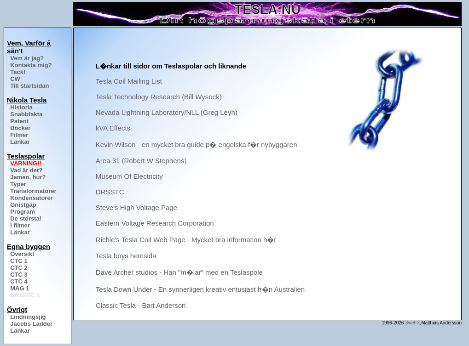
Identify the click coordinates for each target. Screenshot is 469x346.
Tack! (17, 71)
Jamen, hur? (28, 177)
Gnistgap (23, 204)
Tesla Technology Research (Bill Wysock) (159, 97)
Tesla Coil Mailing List (129, 81)
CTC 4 (19, 281)
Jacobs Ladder (31, 323)
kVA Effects (113, 128)
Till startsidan (29, 85)
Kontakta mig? (31, 65)
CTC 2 (19, 267)
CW (15, 78)
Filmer (19, 134)
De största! (25, 218)
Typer (18, 184)
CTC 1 (19, 260)
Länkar (20, 141)
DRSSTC (110, 192)
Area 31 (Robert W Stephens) (141, 160)
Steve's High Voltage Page (136, 207)
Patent (19, 121)
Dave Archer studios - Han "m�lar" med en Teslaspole (179, 272)
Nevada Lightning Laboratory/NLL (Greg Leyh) (166, 112)
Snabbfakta (26, 114)
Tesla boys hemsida (126, 256)
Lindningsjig (28, 316)
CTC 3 (19, 274)
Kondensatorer (31, 197)
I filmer (20, 225)
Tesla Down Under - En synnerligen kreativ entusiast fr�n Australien (200, 289)
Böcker (20, 128)
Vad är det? (26, 170)
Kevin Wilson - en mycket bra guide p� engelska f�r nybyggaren (196, 144)
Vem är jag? (27, 58)
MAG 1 (19, 288)
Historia (21, 107)
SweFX (412, 322)
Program (22, 211)
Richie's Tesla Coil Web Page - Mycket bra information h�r (186, 240)
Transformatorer (33, 190)
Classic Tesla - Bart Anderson (141, 305)
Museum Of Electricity (129, 176)
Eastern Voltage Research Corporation (155, 223)
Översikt (22, 253)
